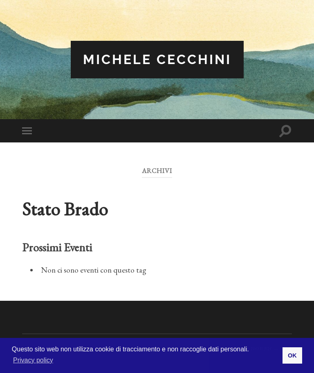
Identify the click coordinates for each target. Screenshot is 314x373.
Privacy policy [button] (33, 360)
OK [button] (292, 355)
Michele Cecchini (157, 59)
